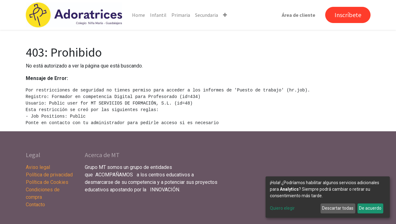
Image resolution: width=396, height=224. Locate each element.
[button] (225, 15)
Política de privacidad (49, 175)
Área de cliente (298, 15)
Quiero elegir (282, 208)
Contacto (35, 205)
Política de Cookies (47, 182)
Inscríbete (348, 15)
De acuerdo (370, 208)
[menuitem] (139, 15)
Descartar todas (337, 208)
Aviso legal (38, 167)
